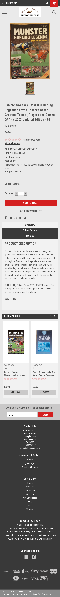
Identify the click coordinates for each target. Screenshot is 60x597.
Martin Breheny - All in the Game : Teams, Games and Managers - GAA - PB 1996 (44, 375)
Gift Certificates (30, 498)
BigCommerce (17, 594)
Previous (50, 316)
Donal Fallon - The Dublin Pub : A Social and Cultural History (30, 535)
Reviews (30, 235)
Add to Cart (15, 392)
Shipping (30, 494)
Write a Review (12, 143)
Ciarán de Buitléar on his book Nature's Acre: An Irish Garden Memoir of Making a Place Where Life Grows (30, 530)
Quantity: (9, 193)
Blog (30, 502)
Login (25, 463)
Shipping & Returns (30, 467)
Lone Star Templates (42, 594)
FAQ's (30, 505)
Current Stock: (12, 183)
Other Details (30, 230)
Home (30, 483)
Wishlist (30, 460)
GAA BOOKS (9, 365)
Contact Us (30, 490)
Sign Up (34, 463)
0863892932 (9, 3)
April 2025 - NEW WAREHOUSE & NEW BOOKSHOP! (30, 539)
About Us (30, 487)
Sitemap (27, 592)
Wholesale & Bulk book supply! (30, 525)
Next (55, 316)
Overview (30, 224)
